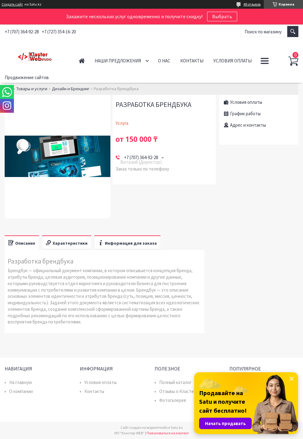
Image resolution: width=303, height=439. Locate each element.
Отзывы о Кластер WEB (183, 391)
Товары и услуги (31, 88)
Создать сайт (12, 4)
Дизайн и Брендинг (70, 88)
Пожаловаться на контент (168, 433)
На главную (20, 382)
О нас (164, 61)
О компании (21, 391)
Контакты (191, 61)
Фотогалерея (172, 400)
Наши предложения (118, 61)
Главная (81, 60)
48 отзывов (252, 4)
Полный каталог (175, 382)
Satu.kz (177, 427)
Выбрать (222, 16)
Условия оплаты (232, 61)
